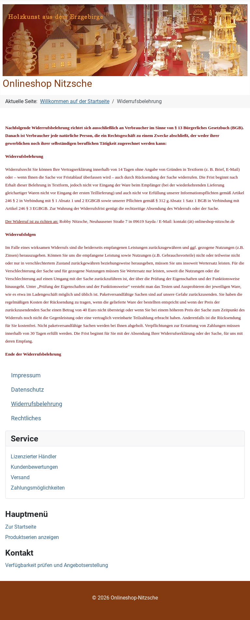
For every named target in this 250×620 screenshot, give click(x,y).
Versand (20, 477)
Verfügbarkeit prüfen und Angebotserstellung (56, 565)
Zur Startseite (20, 527)
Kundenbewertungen (34, 467)
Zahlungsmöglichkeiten (38, 488)
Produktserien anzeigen (32, 537)
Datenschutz (27, 389)
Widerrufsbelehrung (36, 404)
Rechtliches (26, 418)
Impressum (26, 375)
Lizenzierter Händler (33, 456)
